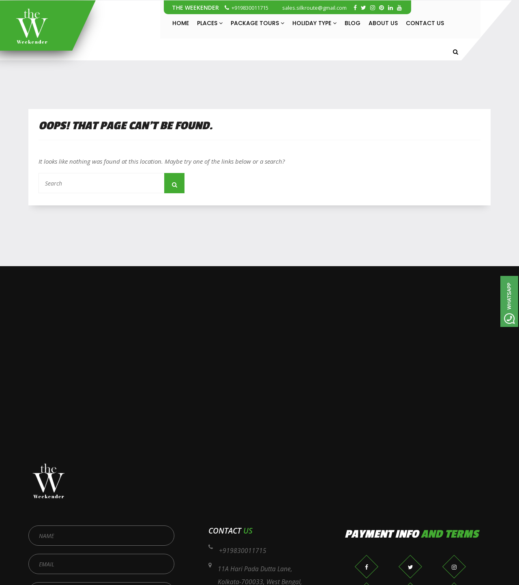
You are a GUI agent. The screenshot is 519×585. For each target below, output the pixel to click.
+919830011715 (246, 7)
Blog (352, 23)
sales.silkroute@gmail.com (310, 7)
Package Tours (257, 23)
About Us (383, 23)
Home (180, 23)
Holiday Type (314, 23)
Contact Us (425, 23)
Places (210, 23)
